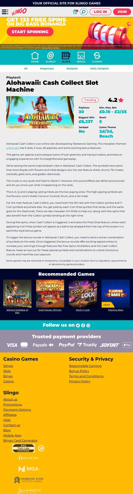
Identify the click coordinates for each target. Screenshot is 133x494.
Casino (97, 61)
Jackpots (72, 68)
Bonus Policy (79, 371)
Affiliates (10, 415)
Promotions (12, 404)
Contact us (11, 425)
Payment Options (17, 410)
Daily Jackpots (99, 68)
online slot (12, 147)
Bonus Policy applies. (50, 48)
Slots (66, 61)
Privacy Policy (79, 381)
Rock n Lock (83, 310)
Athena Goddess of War (17, 311)
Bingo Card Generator (20, 440)
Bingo (81, 61)
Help (7, 420)
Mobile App (12, 435)
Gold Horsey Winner (50, 310)
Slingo (50, 61)
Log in (100, 12)
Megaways (47, 68)
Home (35, 61)
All (26, 68)
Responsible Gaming (85, 366)
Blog (7, 430)
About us (10, 399)
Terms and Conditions (86, 376)
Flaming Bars (115, 310)
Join (122, 12)
